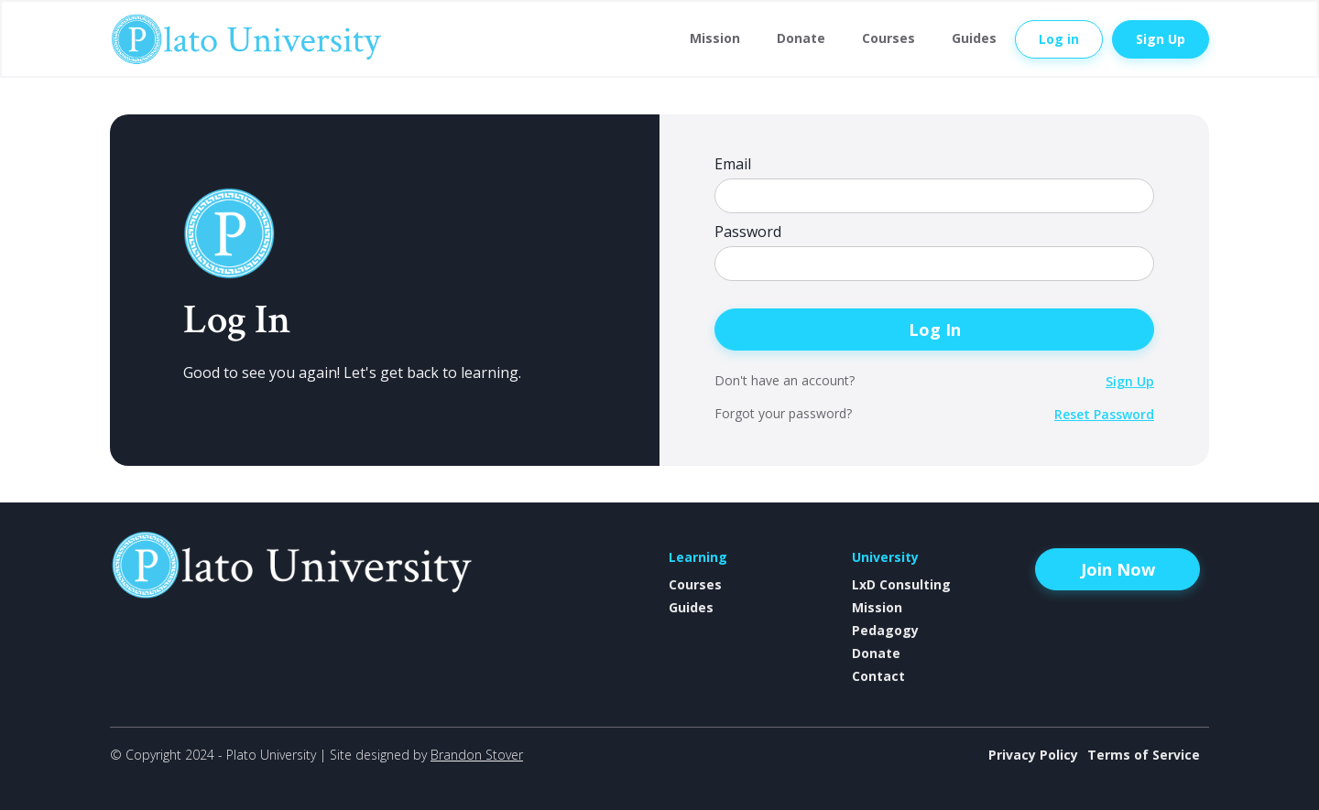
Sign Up (1160, 39)
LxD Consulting (901, 584)
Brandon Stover (477, 754)
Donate (801, 38)
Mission (715, 38)
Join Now (1118, 569)
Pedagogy (885, 630)
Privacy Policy (1033, 754)
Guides (974, 38)
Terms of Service (1143, 754)
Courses (888, 38)
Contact (878, 676)
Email (732, 164)
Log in (1059, 39)
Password (747, 232)
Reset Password (1104, 414)
